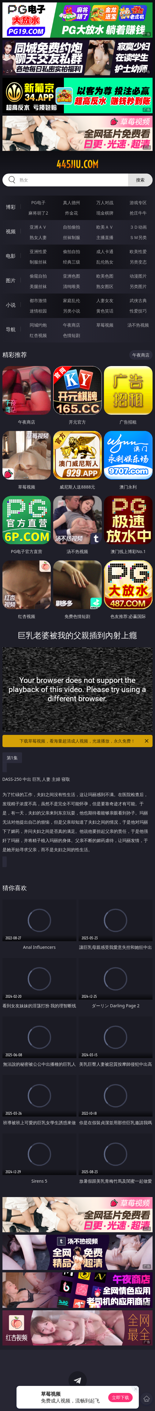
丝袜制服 (71, 237)
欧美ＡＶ (104, 227)
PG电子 (38, 202)
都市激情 (38, 300)
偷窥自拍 (38, 276)
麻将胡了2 (38, 213)
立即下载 (120, 1397)
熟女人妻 (38, 237)
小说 (11, 304)
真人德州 (71, 202)
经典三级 (71, 262)
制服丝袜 (38, 262)
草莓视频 (104, 325)
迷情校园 (38, 311)
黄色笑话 (104, 311)
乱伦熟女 (104, 262)
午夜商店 (71, 325)
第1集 (12, 758)
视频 (11, 231)
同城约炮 (38, 325)
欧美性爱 (138, 251)
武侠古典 (138, 300)
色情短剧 (71, 335)
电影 (11, 256)
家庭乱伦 (71, 300)
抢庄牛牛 (138, 213)
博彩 (11, 207)
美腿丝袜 (38, 286)
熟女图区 (104, 286)
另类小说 (71, 311)
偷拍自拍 (71, 251)
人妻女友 (104, 300)
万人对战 (104, 202)
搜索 (140, 180)
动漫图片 (138, 276)
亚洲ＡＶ (38, 227)
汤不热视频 (138, 325)
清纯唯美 (71, 286)
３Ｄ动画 (138, 227)
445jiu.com (77, 164)
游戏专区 (138, 202)
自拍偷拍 (71, 227)
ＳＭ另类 (138, 237)
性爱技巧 (138, 311)
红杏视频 (38, 335)
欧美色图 (104, 276)
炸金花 (71, 213)
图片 (11, 280)
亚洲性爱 (38, 251)
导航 (11, 329)
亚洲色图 (71, 276)
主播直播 (104, 237)
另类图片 (138, 286)
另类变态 (138, 262)
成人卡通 (104, 251)
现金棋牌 (104, 213)
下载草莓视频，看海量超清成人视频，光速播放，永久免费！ (84, 741)
